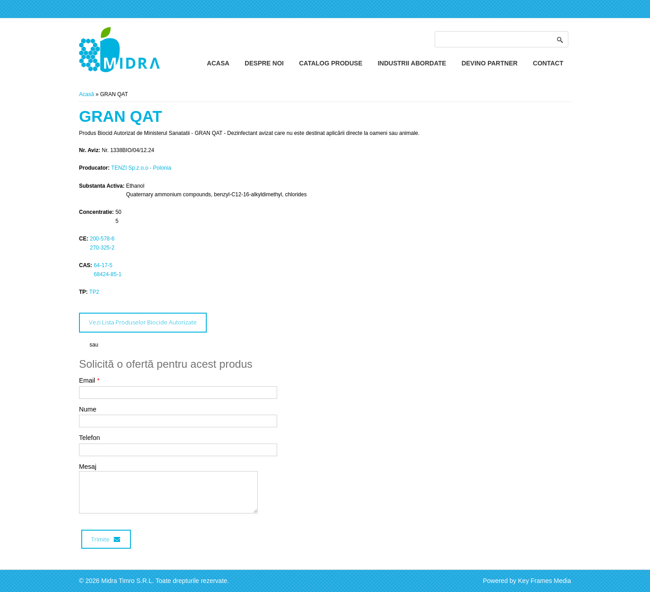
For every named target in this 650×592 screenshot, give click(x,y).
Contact (548, 63)
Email (89, 380)
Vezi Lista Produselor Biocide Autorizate (143, 322)
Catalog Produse (330, 63)
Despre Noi (264, 63)
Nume (87, 409)
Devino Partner (489, 63)
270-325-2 (102, 248)
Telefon (89, 437)
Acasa (218, 63)
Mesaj (87, 466)
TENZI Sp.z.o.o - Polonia (141, 168)
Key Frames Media (544, 580)
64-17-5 (103, 265)
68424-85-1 (107, 274)
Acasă (86, 94)
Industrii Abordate (412, 63)
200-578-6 (102, 239)
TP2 (94, 292)
